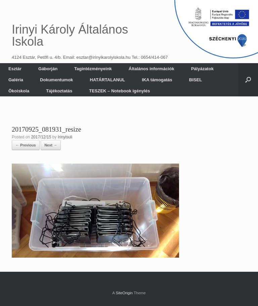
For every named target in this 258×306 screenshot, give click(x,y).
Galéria (15, 79)
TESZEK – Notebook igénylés (119, 90)
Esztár (15, 68)
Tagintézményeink (93, 68)
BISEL (195, 79)
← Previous (25, 145)
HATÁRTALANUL (107, 79)
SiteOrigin (124, 293)
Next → (50, 145)
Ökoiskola (18, 90)
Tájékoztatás (59, 90)
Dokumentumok (56, 79)
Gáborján (47, 68)
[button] (248, 79)
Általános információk (151, 68)
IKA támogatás (157, 79)
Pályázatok (202, 68)
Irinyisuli (65, 137)
